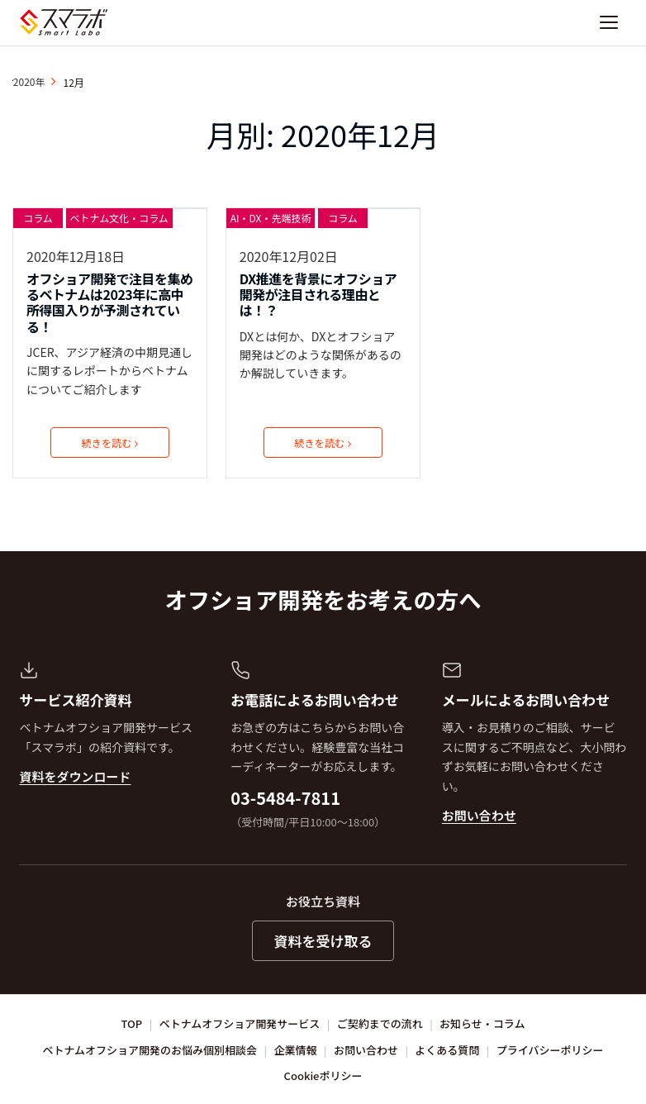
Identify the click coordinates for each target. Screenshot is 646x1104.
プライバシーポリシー (550, 1050)
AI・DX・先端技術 (270, 218)
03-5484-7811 (285, 798)
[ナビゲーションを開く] (609, 22)
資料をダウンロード (75, 776)
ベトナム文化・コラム (119, 218)
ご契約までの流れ (380, 1023)
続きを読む (110, 442)
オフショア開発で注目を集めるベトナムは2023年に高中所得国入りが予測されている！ (109, 303)
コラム (38, 218)
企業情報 (295, 1050)
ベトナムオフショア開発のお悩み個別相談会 (150, 1050)
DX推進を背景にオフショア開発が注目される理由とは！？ (318, 295)
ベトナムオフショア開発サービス (240, 1023)
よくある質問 (447, 1050)
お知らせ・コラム (482, 1023)
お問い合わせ (479, 815)
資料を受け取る (323, 940)
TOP (132, 1023)
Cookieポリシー (323, 1075)
